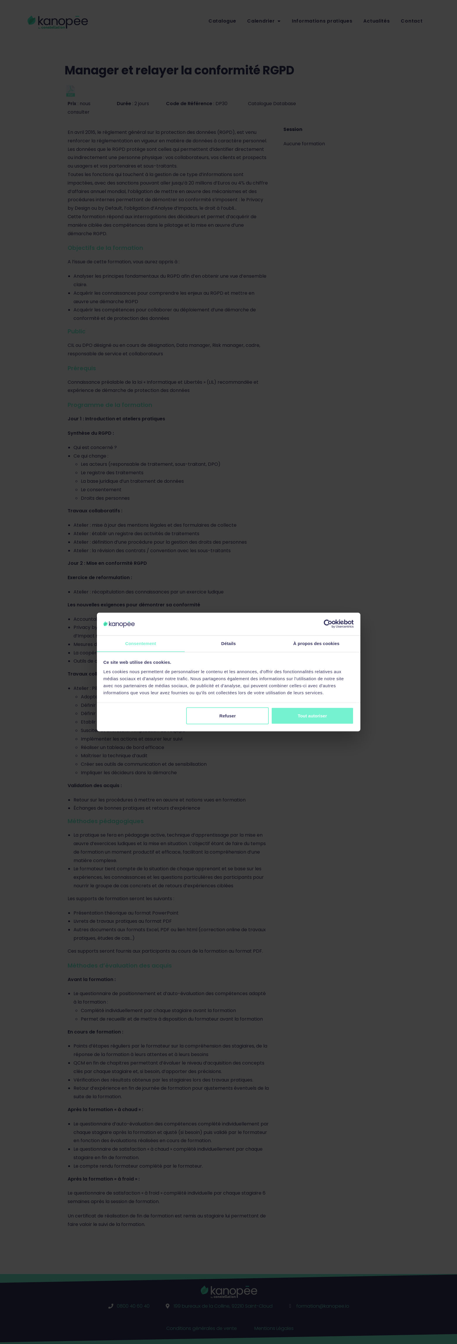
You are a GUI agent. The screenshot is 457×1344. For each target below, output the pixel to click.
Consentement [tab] (140, 643)
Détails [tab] (228, 643)
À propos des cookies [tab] (316, 643)
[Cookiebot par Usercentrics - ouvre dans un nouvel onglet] (328, 623)
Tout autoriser (312, 715)
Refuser (227, 715)
